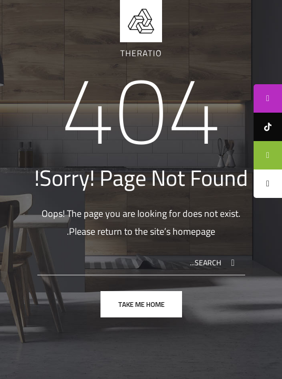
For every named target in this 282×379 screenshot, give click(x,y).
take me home (141, 304)
